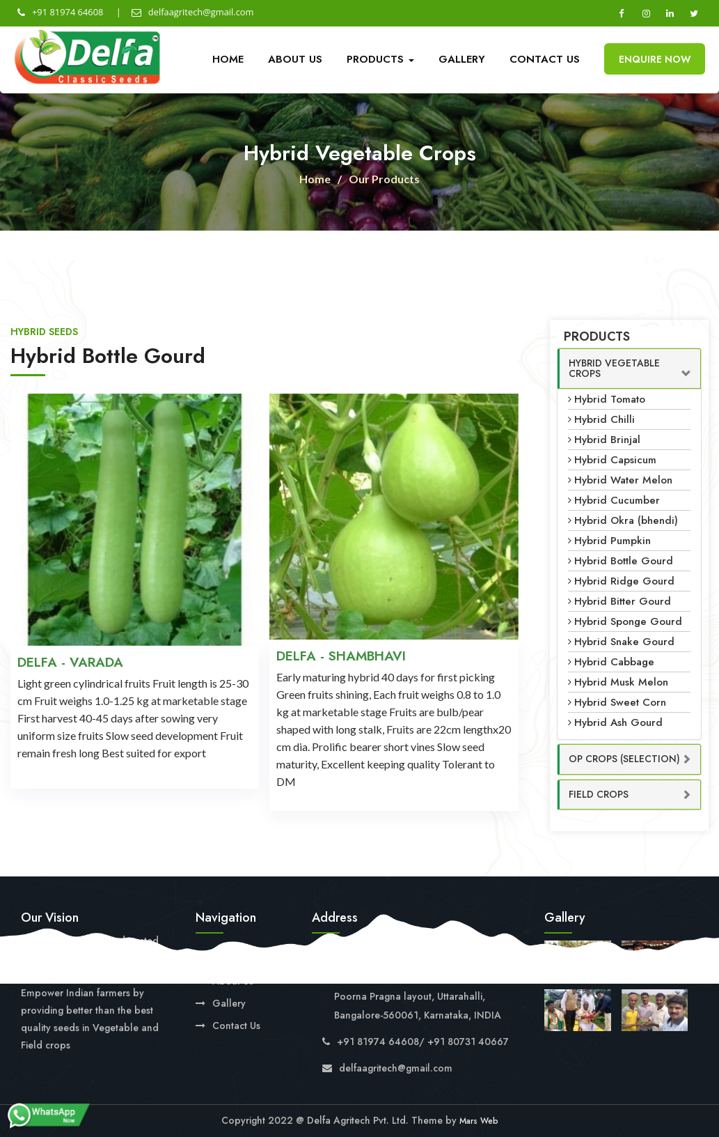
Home (228, 59)
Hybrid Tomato (609, 399)
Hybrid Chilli (604, 419)
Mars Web (478, 1121)
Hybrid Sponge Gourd (628, 621)
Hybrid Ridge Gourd (624, 581)
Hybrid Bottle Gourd (623, 560)
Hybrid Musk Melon (621, 682)
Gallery (461, 59)
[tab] (629, 368)
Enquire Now (655, 59)
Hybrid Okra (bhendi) (626, 520)
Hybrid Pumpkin (612, 540)
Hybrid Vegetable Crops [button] (614, 368)
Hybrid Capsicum (615, 459)
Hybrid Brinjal (607, 439)
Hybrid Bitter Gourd (622, 601)
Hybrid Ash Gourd (618, 722)
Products (380, 59)
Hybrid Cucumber (617, 500)
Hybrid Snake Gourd (624, 641)
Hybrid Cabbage (614, 662)
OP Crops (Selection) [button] (624, 759)
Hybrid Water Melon (623, 480)
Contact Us (544, 59)
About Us (295, 59)
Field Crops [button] (599, 794)
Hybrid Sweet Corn (620, 702)
